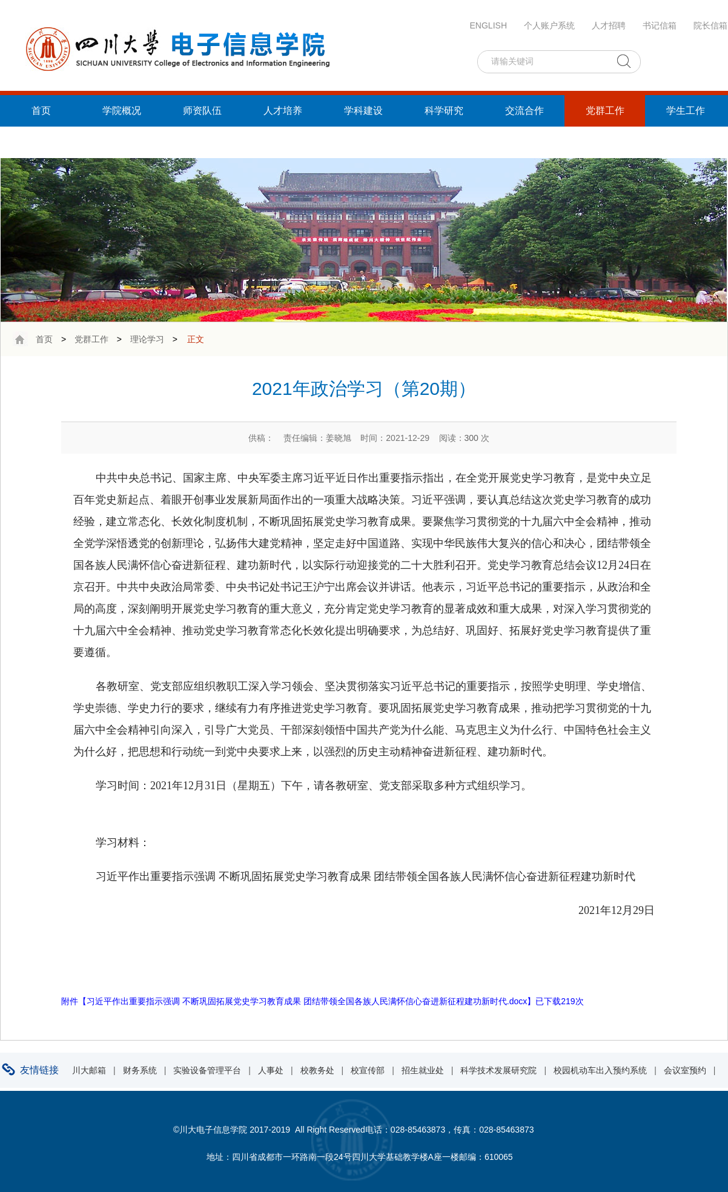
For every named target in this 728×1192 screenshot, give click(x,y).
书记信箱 (660, 25)
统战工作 (41, 142)
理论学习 (147, 339)
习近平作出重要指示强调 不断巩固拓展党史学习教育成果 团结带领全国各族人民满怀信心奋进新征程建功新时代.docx (307, 1001)
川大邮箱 (89, 1070)
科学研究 (444, 110)
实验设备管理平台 (207, 1070)
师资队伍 (202, 110)
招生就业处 (423, 1070)
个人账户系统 (549, 25)
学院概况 (121, 110)
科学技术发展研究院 (498, 1070)
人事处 (270, 1070)
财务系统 (140, 1070)
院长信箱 (710, 25)
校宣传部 (368, 1070)
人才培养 (282, 110)
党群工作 (605, 110)
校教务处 (317, 1070)
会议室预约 (685, 1070)
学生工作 (685, 110)
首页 (41, 110)
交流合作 (524, 110)
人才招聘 (609, 25)
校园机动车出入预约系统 (600, 1070)
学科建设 (363, 110)
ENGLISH (488, 25)
